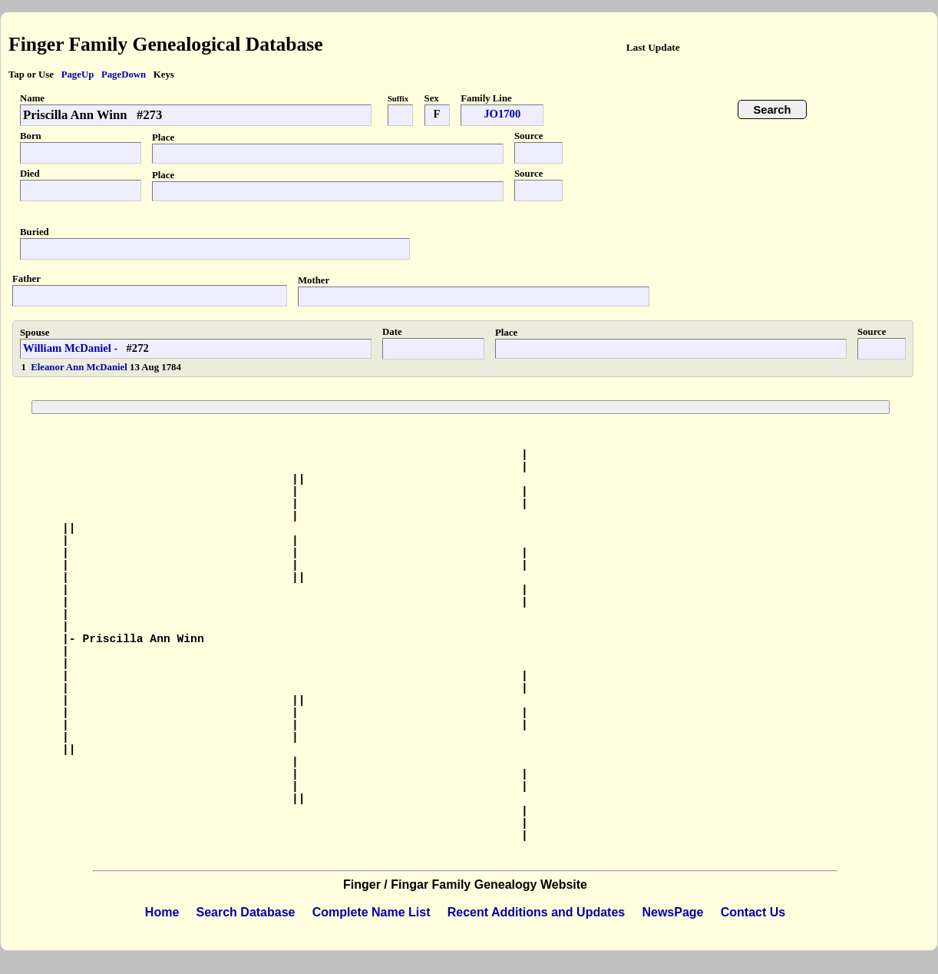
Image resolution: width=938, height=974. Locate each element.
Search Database (246, 912)
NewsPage (672, 912)
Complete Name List (371, 912)
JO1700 (502, 114)
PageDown (123, 74)
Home (162, 912)
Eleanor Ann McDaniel (80, 367)
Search (772, 110)
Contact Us (753, 912)
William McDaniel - (70, 348)
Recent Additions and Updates (536, 912)
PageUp (77, 74)
